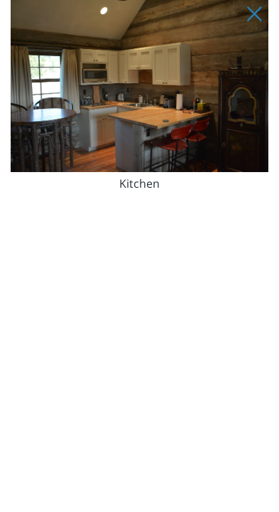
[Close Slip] (254, 14)
